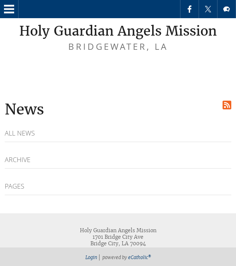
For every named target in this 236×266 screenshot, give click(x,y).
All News (20, 133)
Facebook (189, 9)
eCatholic (139, 257)
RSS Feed (227, 105)
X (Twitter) (208, 9)
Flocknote (226, 9)
